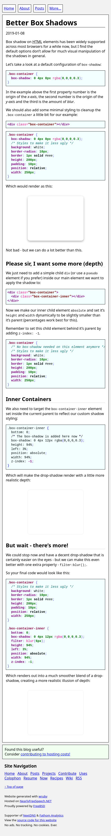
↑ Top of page (13, 786)
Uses (83, 772)
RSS (79, 777)
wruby (43, 796)
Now (44, 777)
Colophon (12, 777)
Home (9, 8)
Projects (49, 772)
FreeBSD (39, 805)
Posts (39, 8)
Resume (30, 777)
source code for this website (37, 820)
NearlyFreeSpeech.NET (36, 801)
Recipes (56, 777)
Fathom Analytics (51, 815)
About (25, 8)
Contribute (67, 772)
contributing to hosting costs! (45, 753)
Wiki (69, 777)
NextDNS (29, 815)
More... (55, 8)
